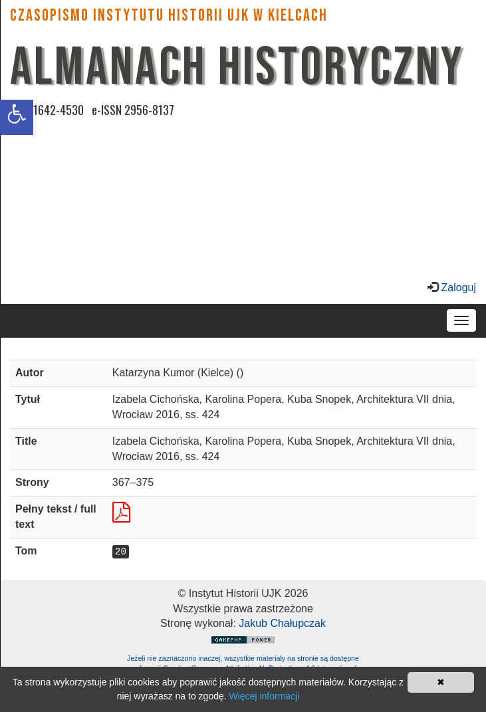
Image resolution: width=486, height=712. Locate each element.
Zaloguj (457, 287)
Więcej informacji (264, 696)
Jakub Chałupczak (282, 623)
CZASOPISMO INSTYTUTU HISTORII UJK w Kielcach (169, 15)
